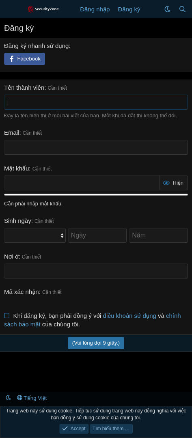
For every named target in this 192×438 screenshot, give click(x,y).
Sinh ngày (17, 220)
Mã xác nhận (21, 291)
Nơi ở (11, 256)
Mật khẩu (16, 168)
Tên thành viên (24, 87)
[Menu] (11, 9)
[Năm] (158, 235)
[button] (167, 9)
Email (11, 132)
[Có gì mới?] (152, 9)
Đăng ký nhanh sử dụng (36, 45)
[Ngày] (97, 235)
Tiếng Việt (32, 398)
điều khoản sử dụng (129, 315)
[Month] (35, 235)
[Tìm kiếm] (182, 9)
